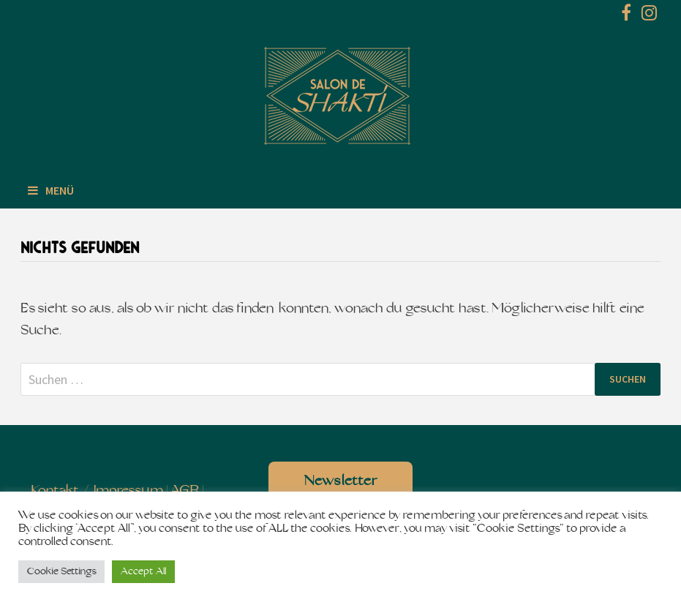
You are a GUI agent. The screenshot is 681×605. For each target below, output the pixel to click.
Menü (51, 190)
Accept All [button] (143, 571)
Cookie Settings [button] (61, 571)
